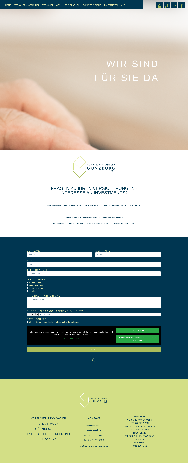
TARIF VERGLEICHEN (139, 430)
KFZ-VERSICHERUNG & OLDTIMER (140, 426)
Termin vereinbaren (36, 285)
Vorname (33, 251)
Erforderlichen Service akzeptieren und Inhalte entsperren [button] (137, 339)
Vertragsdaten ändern (37, 288)
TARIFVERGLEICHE (92, 5)
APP (123, 5)
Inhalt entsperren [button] (137, 330)
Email (31, 260)
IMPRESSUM (139, 443)
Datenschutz (36, 319)
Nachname (102, 251)
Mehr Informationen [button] (71, 338)
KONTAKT (139, 439)
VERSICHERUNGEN (51, 5)
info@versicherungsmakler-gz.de (94, 446)
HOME (8, 5)
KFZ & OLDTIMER (72, 5)
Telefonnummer (39, 270)
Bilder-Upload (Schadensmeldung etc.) (56, 311)
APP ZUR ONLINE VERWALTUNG (139, 436)
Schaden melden (35, 283)
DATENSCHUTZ (139, 446)
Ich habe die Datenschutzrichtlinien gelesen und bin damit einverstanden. (56, 322)
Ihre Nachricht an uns (43, 296)
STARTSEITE (139, 417)
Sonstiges (32, 291)
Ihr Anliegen (36, 280)
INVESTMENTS (111, 5)
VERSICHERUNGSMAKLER (26, 5)
